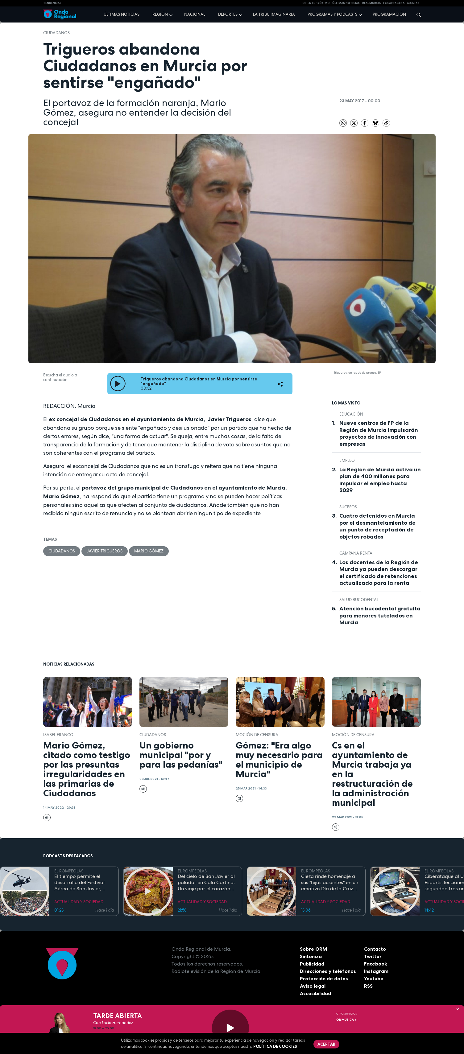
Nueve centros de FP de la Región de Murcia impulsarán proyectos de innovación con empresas (378, 433)
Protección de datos (324, 978)
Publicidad (312, 964)
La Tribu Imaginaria (274, 14)
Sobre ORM (313, 949)
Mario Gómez (149, 551)
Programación (389, 14)
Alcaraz (413, 3)
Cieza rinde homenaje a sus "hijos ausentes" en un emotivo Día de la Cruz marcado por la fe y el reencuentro (329, 882)
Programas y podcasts (332, 14)
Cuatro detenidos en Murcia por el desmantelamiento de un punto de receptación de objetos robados (377, 526)
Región (160, 14)
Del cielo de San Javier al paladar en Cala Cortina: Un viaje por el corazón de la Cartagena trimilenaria (206, 882)
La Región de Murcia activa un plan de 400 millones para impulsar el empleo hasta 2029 (380, 480)
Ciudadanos (56, 32)
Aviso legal (312, 986)
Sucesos (348, 507)
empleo (347, 460)
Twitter (373, 956)
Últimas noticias (121, 14)
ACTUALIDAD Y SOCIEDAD (78, 901)
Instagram (376, 971)
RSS (368, 986)
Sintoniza (311, 956)
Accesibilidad (315, 993)
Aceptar (326, 1044)
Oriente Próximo (316, 3)
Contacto (375, 949)
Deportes (228, 14)
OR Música (346, 1020)
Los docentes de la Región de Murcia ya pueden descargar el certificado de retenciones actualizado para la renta (378, 573)
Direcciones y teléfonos (328, 971)
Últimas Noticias (346, 3)
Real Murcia (371, 3)
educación (351, 414)
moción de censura (257, 734)
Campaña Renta (355, 553)
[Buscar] (416, 14)
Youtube (373, 978)
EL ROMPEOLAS (68, 871)
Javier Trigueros (104, 551)
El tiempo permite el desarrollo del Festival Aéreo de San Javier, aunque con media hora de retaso (81, 882)
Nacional (194, 14)
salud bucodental (359, 599)
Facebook (375, 964)
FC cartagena (393, 3)
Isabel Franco (58, 734)
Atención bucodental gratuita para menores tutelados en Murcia (379, 615)
